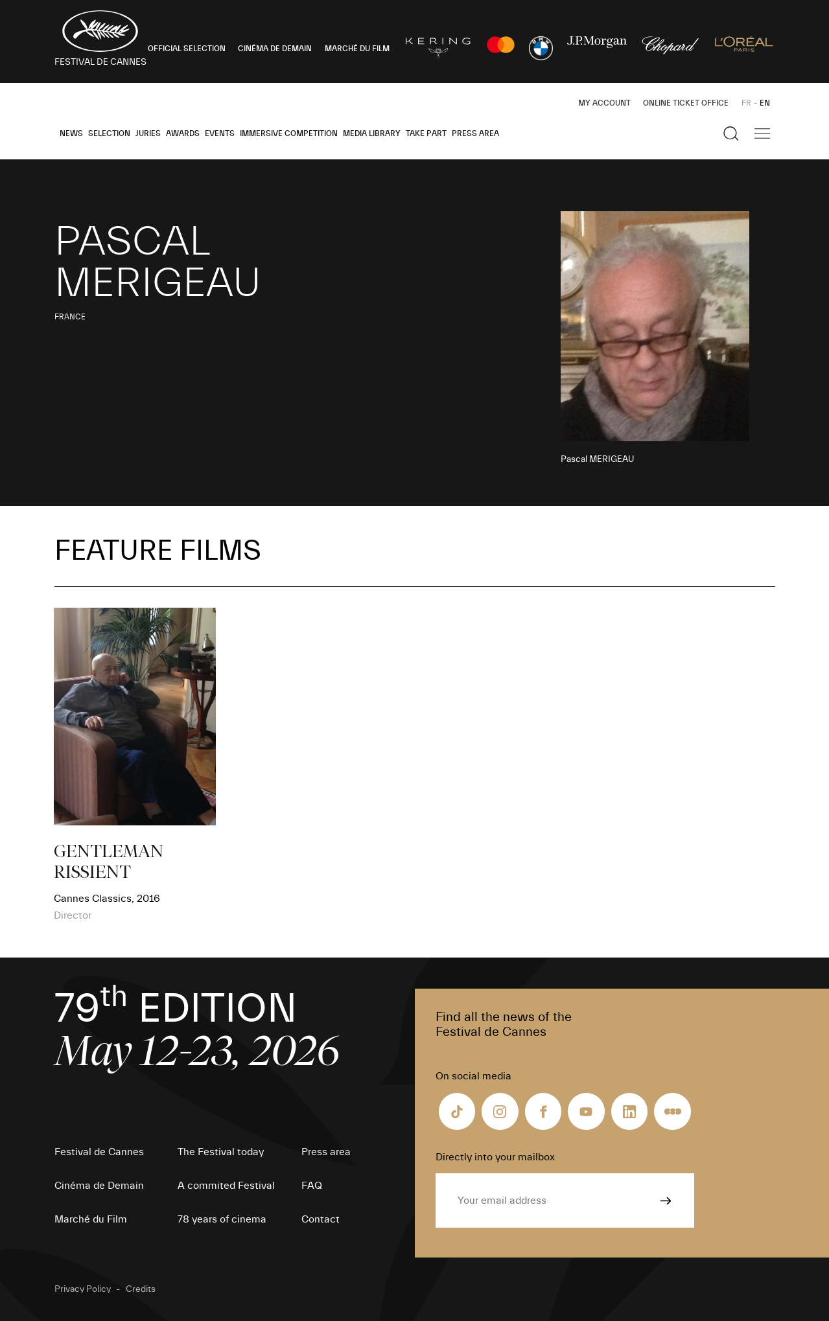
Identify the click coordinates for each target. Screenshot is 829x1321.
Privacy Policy (82, 1289)
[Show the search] (731, 133)
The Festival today (221, 1152)
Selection (109, 133)
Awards (183, 133)
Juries (148, 133)
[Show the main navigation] (762, 133)
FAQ (311, 1185)
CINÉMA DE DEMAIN (275, 48)
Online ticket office (686, 103)
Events (220, 133)
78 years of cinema (222, 1219)
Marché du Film (90, 1219)
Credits (141, 1289)
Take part (426, 133)
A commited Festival (226, 1185)
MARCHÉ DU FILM (357, 48)
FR (746, 103)
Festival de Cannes (99, 1152)
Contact (320, 1219)
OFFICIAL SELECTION (187, 48)
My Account (604, 103)
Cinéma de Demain (99, 1185)
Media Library (372, 133)
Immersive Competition (289, 133)
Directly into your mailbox (495, 1157)
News (71, 133)
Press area (475, 133)
